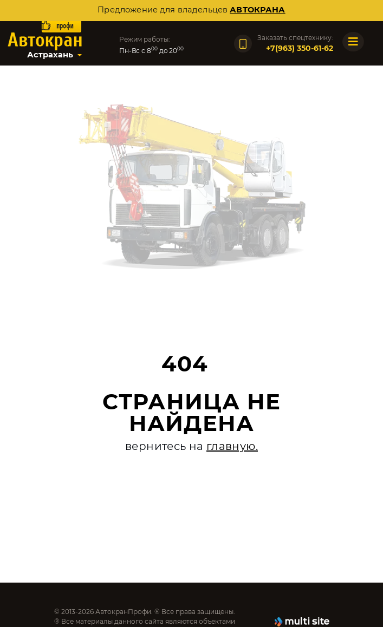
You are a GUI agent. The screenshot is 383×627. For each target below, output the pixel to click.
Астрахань (50, 55)
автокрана (257, 10)
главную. (232, 446)
